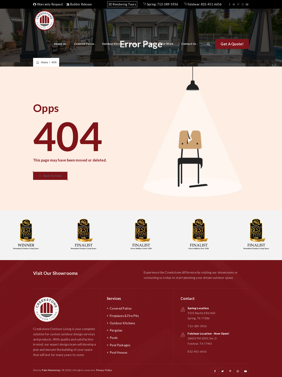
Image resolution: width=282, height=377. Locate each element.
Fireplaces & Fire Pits (124, 316)
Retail (149, 43)
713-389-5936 (197, 326)
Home (42, 62)
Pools (133, 43)
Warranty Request (48, 4)
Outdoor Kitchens (114, 43)
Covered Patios (84, 43)
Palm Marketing (51, 370)
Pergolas (116, 330)
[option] (83, 235)
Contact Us (188, 43)
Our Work (167, 43)
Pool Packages (120, 345)
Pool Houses (118, 352)
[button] (232, 44)
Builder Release (79, 4)
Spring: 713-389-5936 (160, 4)
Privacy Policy (104, 370)
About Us (60, 43)
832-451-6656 (197, 351)
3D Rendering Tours (122, 4)
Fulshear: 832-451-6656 (203, 4)
